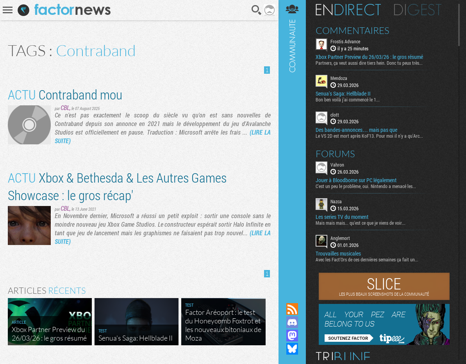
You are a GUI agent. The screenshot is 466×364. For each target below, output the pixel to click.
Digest (418, 10)
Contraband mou (65, 94)
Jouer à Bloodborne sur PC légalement (356, 180)
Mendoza (338, 78)
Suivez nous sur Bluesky (292, 349)
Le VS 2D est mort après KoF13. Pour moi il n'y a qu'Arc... (369, 136)
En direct (348, 10)
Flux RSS (292, 309)
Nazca (336, 201)
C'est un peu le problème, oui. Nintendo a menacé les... (366, 186)
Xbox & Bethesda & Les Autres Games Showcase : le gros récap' (117, 186)
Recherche (256, 10)
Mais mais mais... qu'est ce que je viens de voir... (360, 223)
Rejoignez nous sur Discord (292, 322)
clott (334, 115)
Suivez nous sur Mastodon (292, 335)
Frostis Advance (345, 41)
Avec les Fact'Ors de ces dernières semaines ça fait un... (367, 259)
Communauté (292, 144)
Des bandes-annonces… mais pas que (356, 130)
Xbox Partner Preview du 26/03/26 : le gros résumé (369, 57)
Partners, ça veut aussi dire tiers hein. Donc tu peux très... (369, 63)
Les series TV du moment (342, 217)
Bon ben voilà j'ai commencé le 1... (348, 99)
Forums (335, 154)
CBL (65, 107)
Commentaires (352, 30)
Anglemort (340, 238)
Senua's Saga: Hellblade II (343, 94)
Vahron (337, 165)
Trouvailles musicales (338, 253)
